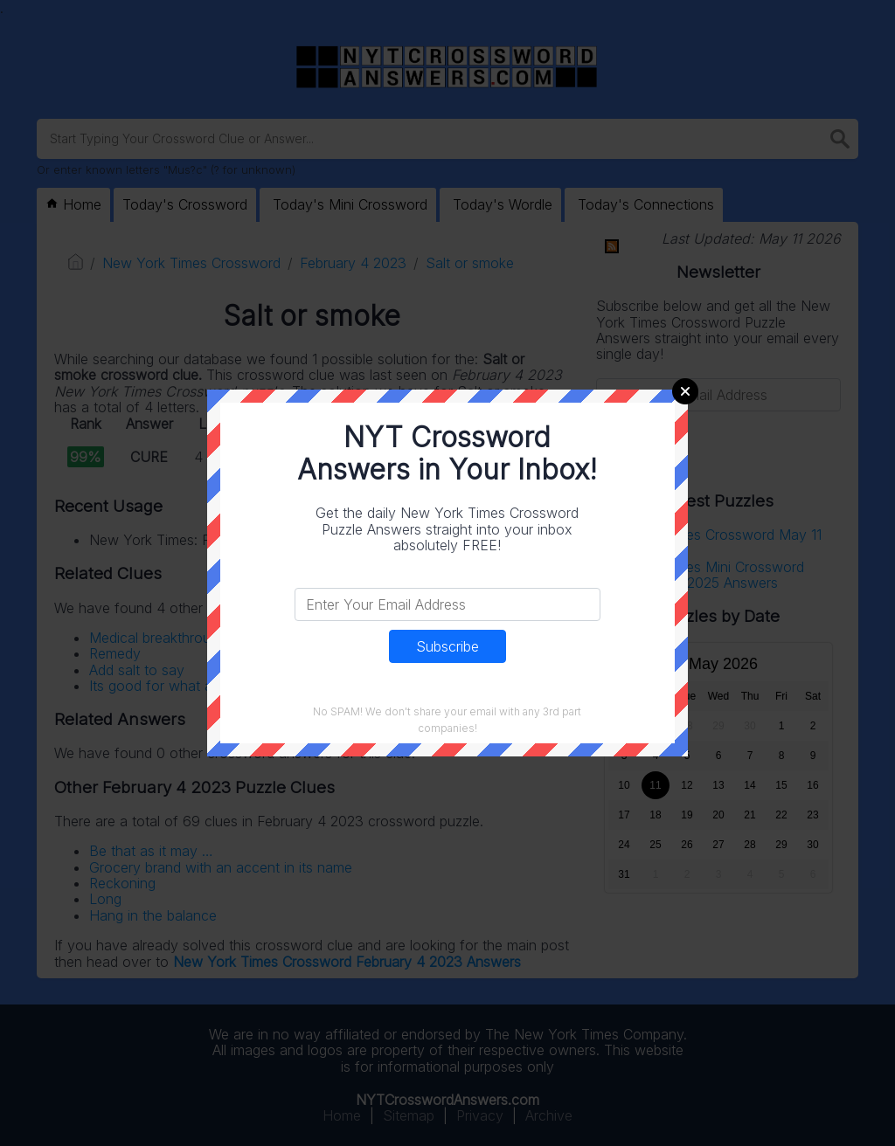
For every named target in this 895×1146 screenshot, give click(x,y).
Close (685, 391)
